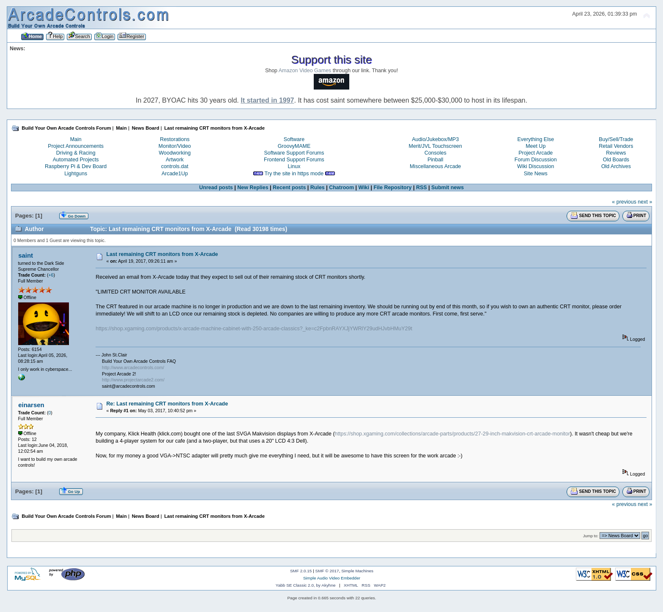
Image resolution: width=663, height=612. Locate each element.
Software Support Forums (294, 153)
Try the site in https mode (294, 174)
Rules (317, 187)
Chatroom (341, 187)
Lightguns (75, 174)
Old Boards (616, 160)
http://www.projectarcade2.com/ (133, 379)
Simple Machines (357, 570)
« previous (624, 202)
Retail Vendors (616, 146)
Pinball (435, 160)
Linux (294, 166)
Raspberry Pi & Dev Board (76, 166)
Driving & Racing (76, 153)
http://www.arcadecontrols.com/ (133, 367)
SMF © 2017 (327, 570)
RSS (421, 187)
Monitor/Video (175, 146)
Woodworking (175, 153)
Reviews (616, 153)
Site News (536, 174)
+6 (50, 274)
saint (25, 255)
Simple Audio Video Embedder (331, 578)
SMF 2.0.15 (301, 570)
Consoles (436, 153)
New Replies (252, 187)
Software (294, 139)
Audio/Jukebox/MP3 (435, 139)
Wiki (364, 187)
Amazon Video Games (305, 70)
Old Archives (616, 166)
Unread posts (216, 187)
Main (76, 139)
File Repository (392, 187)
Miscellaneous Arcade (435, 166)
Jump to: (591, 535)
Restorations (174, 139)
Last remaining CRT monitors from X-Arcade (162, 254)
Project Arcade (535, 153)
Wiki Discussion (535, 166)
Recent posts (289, 187)
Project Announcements (76, 146)
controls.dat (174, 166)
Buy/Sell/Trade (616, 139)
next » (645, 202)
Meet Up (535, 146)
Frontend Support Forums (294, 160)
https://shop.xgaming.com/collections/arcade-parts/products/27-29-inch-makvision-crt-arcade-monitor (452, 434)
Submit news (447, 187)
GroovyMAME (294, 146)
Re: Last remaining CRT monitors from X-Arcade (167, 404)
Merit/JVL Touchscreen (435, 146)
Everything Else (535, 139)
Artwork (175, 160)
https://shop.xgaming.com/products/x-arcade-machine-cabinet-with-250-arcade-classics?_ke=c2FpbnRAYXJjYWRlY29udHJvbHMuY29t (254, 329)
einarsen (31, 404)
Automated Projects (76, 160)
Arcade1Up (175, 174)
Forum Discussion (536, 160)
